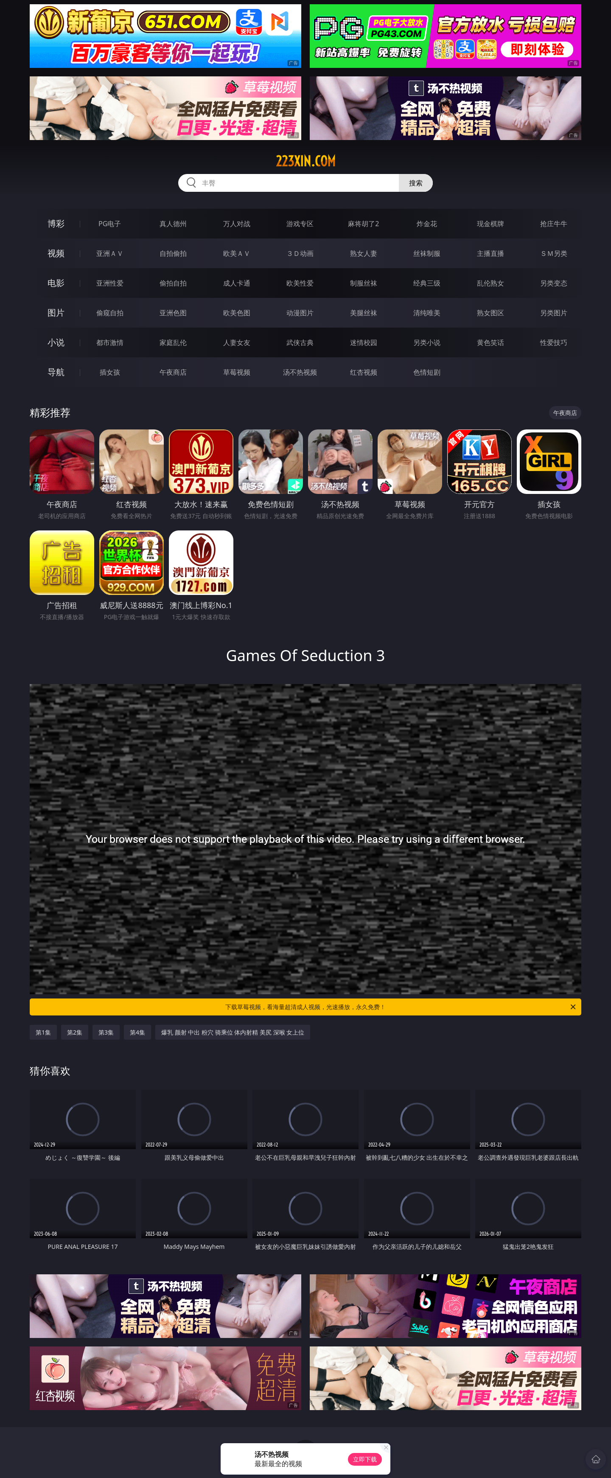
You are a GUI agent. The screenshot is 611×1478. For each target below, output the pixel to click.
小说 (56, 342)
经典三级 (426, 283)
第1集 (43, 1032)
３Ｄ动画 (300, 253)
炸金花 (427, 223)
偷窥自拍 (109, 312)
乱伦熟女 (490, 283)
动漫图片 (300, 312)
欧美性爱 (300, 283)
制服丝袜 (363, 283)
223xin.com (306, 161)
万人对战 (236, 223)
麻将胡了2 (363, 223)
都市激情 (109, 342)
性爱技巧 (553, 342)
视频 (56, 253)
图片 (56, 312)
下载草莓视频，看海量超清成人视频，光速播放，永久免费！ (401, 1007)
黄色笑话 (490, 342)
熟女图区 (490, 312)
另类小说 (426, 342)
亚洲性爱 (109, 283)
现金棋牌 (490, 223)
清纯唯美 (426, 312)
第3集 (106, 1032)
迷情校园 (363, 342)
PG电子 (109, 223)
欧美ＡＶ (236, 253)
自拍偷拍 (173, 253)
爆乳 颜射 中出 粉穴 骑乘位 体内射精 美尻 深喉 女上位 (232, 1032)
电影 (56, 283)
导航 (56, 372)
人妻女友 (236, 342)
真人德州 (173, 223)
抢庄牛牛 (553, 223)
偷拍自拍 (173, 283)
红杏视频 (363, 372)
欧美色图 (236, 312)
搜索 (416, 183)
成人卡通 (236, 283)
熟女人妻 (363, 253)
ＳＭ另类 (553, 253)
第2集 (74, 1032)
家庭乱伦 (173, 342)
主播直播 (490, 253)
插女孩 (110, 372)
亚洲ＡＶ (109, 253)
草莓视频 (236, 372)
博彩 (56, 223)
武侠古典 (300, 342)
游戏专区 (300, 223)
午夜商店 (173, 372)
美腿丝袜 (363, 312)
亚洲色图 (173, 312)
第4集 (137, 1032)
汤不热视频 (300, 372)
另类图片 (553, 312)
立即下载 (365, 1459)
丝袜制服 (426, 253)
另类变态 (553, 283)
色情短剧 (426, 372)
